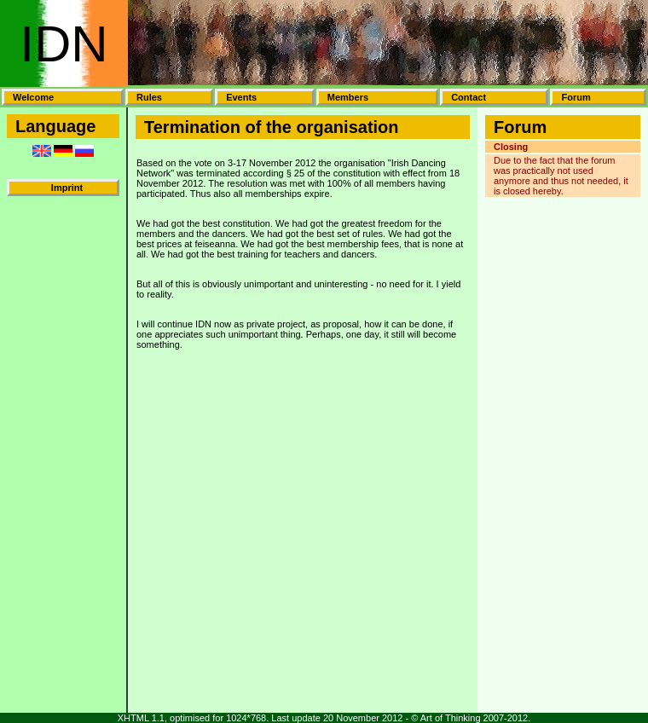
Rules (149, 97)
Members (347, 97)
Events (241, 97)
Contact (468, 97)
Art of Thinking (450, 718)
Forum (575, 97)
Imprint (67, 187)
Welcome (33, 97)
